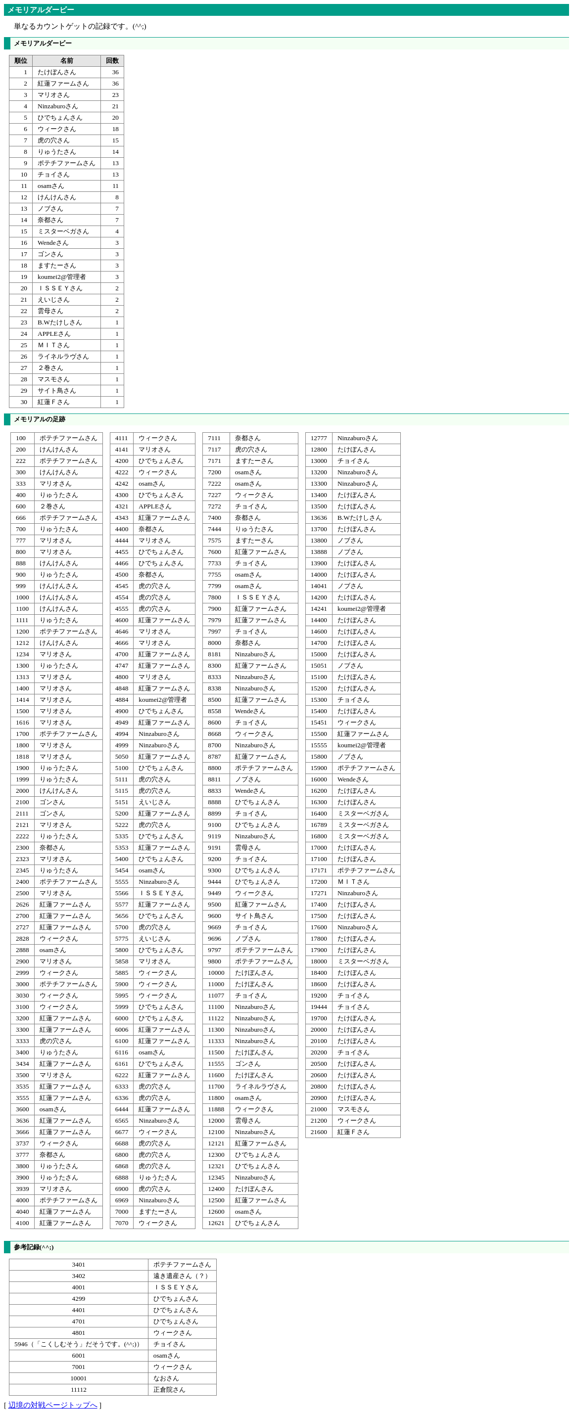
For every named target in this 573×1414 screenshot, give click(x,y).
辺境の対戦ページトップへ (52, 1405)
